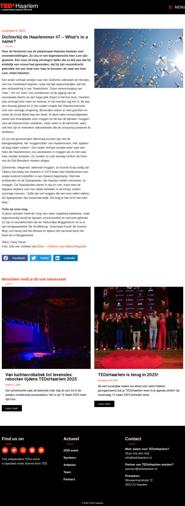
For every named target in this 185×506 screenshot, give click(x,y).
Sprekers (69, 457)
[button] (12, 408)
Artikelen (69, 464)
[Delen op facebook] (15, 258)
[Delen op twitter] (41, 258)
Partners (69, 479)
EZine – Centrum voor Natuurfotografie (61, 246)
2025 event (70, 450)
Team (67, 472)
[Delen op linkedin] (65, 258)
